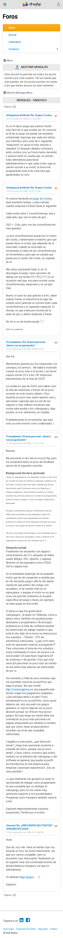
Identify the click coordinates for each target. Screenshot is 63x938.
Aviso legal (8, 929)
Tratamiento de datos (26, 929)
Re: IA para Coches (41, 115)
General (10, 825)
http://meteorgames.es (19, 689)
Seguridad (43, 929)
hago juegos (26, 877)
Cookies (53, 929)
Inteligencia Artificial (17, 115)
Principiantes (13, 342)
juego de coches (42, 198)
